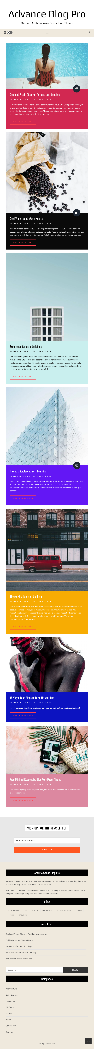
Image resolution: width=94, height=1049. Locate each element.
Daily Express (12, 995)
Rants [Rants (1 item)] (79, 910)
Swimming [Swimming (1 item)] (23, 915)
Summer (9, 1032)
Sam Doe (47, 100)
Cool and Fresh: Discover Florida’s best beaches (35, 94)
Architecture (11, 989)
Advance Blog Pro (47, 14)
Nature (9, 1013)
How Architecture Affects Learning (28, 471)
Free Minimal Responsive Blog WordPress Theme (35, 779)
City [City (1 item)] (25, 910)
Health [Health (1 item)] (35, 910)
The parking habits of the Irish (26, 596)
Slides (8, 1019)
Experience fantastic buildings (26, 346)
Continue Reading (23, 122)
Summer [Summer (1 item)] (11, 915)
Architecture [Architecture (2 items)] (13, 910)
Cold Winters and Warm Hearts (26, 218)
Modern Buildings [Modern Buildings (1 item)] (64, 910)
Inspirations (11, 1001)
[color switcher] (8, 32)
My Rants (10, 1007)
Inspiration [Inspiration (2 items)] (47, 910)
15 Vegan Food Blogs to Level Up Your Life (32, 697)
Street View (11, 1026)
